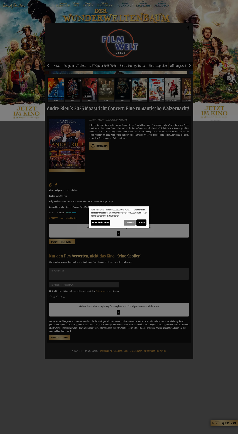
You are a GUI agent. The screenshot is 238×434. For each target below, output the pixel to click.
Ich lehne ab (130, 222)
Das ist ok (141, 222)
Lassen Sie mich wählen (100, 222)
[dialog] (119, 217)
